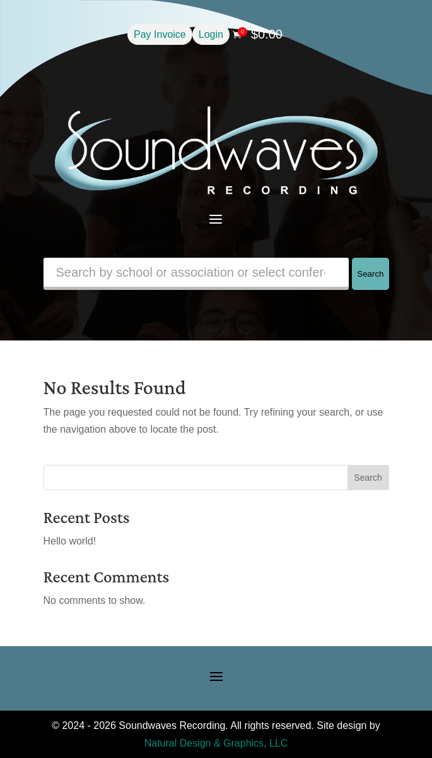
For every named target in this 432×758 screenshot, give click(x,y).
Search (370, 274)
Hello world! (70, 541)
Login (211, 34)
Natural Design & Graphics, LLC (216, 743)
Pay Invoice (160, 34)
